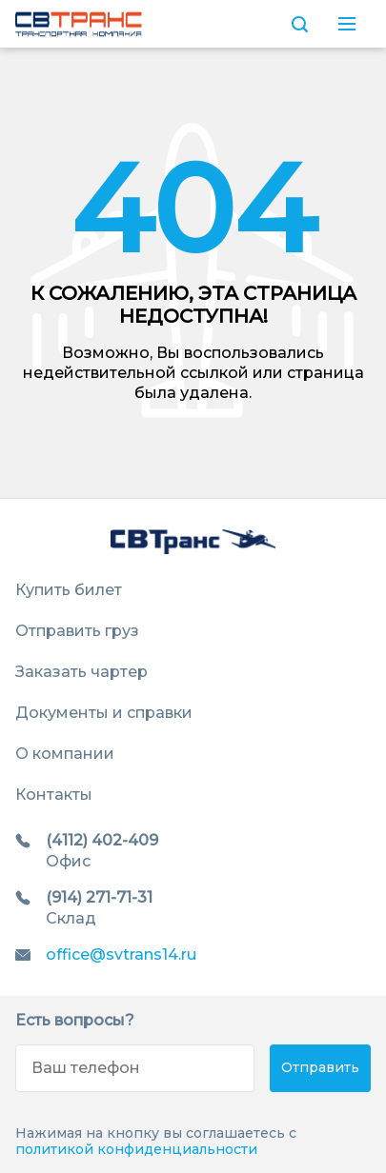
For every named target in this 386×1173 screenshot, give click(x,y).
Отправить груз (77, 631)
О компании (64, 754)
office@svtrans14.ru (121, 954)
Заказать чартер (81, 672)
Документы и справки (104, 713)
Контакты (53, 794)
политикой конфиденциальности (136, 1149)
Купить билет (68, 590)
